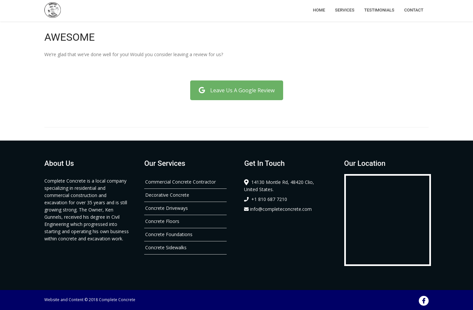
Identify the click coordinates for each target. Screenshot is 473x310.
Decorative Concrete (167, 195)
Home (319, 10)
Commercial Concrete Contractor (180, 182)
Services (344, 10)
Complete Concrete (117, 299)
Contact (413, 10)
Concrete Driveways (166, 208)
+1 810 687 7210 (265, 199)
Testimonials (379, 10)
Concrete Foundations (168, 234)
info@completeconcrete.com (278, 209)
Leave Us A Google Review (237, 90)
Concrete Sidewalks (166, 247)
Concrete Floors (162, 221)
